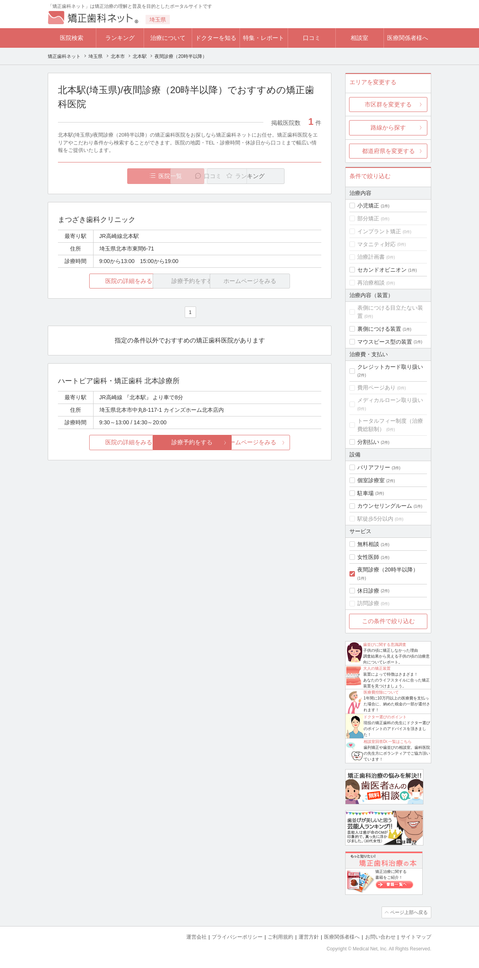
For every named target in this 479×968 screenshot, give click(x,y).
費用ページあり (376, 387)
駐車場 (365, 493)
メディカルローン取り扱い (390, 400)
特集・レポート (263, 37)
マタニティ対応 (376, 244)
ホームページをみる (277, 442)
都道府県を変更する (388, 151)
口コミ (312, 37)
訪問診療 (368, 603)
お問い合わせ (380, 937)
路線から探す (388, 127)
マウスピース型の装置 (384, 342)
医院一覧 (112, 176)
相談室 (359, 37)
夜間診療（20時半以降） (387, 569)
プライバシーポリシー (237, 937)
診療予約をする (189, 442)
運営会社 (196, 937)
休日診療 (368, 591)
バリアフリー (373, 467)
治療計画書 (371, 257)
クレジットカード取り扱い (390, 367)
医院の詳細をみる (101, 281)
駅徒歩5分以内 (375, 519)
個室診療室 (371, 480)
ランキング (120, 37)
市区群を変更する (388, 104)
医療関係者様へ (407, 37)
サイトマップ (416, 937)
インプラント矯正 (379, 231)
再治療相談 (371, 282)
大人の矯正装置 (377, 668)
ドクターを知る (215, 37)
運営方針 (309, 937)
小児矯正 (368, 205)
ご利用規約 (280, 937)
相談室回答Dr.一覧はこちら (388, 741)
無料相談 (368, 544)
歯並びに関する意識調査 (384, 644)
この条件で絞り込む (388, 621)
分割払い (368, 442)
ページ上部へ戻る (409, 912)
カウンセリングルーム (384, 506)
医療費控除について (381, 692)
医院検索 (71, 37)
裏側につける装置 (379, 329)
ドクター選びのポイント (385, 717)
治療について (167, 37)
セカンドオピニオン (382, 270)
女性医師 (368, 557)
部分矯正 (368, 218)
